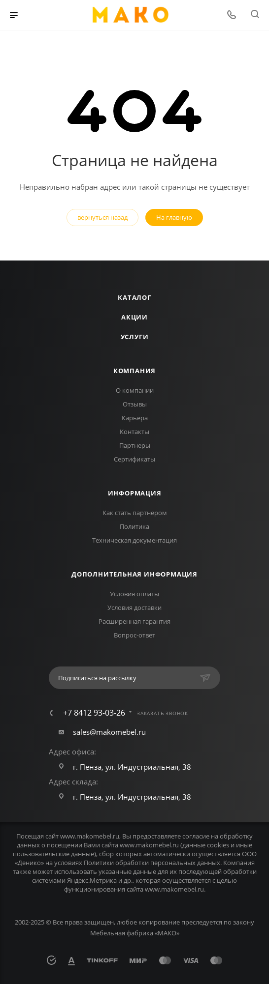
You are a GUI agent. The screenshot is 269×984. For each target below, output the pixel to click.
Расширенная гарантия (134, 621)
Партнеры (134, 445)
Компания (134, 370)
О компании (135, 390)
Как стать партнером (134, 512)
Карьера (135, 417)
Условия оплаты (134, 593)
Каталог (134, 297)
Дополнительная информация (134, 574)
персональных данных (185, 862)
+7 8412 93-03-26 (94, 713)
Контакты (134, 431)
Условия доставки (134, 607)
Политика (134, 526)
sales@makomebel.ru (109, 732)
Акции (134, 317)
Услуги (135, 336)
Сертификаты (134, 459)
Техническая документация (134, 540)
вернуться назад (102, 217)
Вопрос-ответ (134, 635)
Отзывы (135, 404)
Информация (135, 493)
